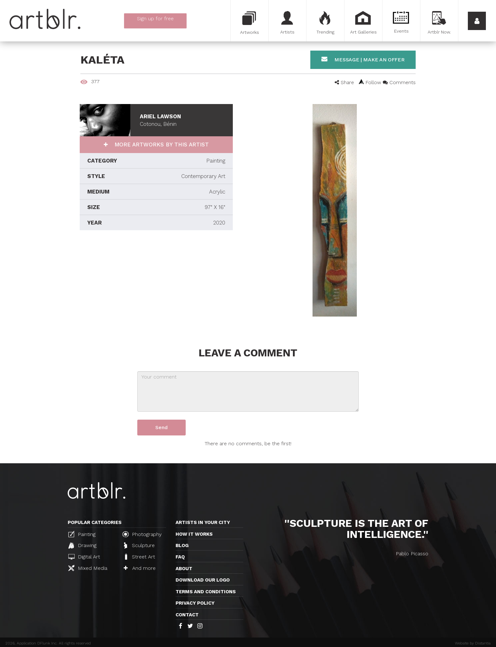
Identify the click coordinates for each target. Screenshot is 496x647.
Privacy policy (195, 603)
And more (140, 568)
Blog (182, 545)
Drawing (82, 545)
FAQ (180, 557)
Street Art (139, 556)
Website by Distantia (473, 643)
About (184, 568)
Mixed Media (87, 568)
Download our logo (203, 580)
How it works (194, 534)
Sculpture (139, 545)
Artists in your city (203, 522)
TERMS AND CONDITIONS (206, 592)
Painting (82, 534)
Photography (142, 534)
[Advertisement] (156, 287)
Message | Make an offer (363, 59)
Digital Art (84, 557)
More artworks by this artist (161, 144)
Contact (187, 615)
